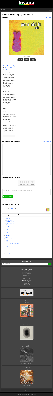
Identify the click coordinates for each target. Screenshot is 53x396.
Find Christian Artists (26, 270)
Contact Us (33, 394)
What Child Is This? (10, 223)
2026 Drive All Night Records (26, 363)
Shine (7, 234)
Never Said (8, 248)
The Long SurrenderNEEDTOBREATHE (26, 346)
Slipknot (8, 231)
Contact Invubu (26, 284)
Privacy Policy (26, 283)
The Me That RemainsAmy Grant (27, 301)
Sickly (7, 232)
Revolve (8, 237)
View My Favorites (26, 187)
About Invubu (27, 281)
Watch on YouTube (47, 141)
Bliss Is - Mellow (9, 220)
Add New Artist (26, 275)
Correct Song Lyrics (9, 136)
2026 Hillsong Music (26, 341)
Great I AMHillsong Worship (26, 323)
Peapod (7, 245)
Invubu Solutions (7, 9)
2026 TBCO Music (26, 385)
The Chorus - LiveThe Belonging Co (27, 368)
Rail (7, 240)
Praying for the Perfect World (12, 243)
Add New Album (26, 277)
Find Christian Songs (26, 273)
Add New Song (26, 278)
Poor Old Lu (8, 67)
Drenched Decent (10, 221)
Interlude (8, 218)
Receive (7, 224)
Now (7, 246)
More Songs (48, 17)
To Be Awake (9, 228)
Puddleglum (8, 241)
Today (7, 226)
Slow (7, 229)
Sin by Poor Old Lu (26, 56)
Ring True (8, 235)
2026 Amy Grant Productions (26, 318)
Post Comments (7, 196)
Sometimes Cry (9, 238)
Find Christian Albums (26, 272)
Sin (7, 69)
